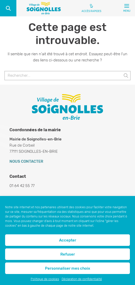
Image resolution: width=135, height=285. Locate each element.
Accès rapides (91, 11)
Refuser (67, 254)
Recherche (8, 8)
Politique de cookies (45, 279)
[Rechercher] (67, 75)
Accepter (67, 240)
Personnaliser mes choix (67, 268)
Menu (126, 9)
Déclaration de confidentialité (82, 279)
